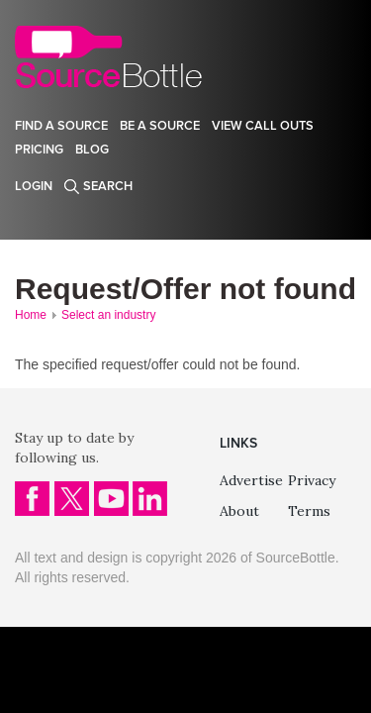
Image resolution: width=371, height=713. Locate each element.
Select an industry (108, 315)
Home (30, 315)
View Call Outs (263, 126)
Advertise (251, 480)
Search (108, 186)
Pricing (39, 149)
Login (33, 186)
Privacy (311, 480)
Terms (309, 511)
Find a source (61, 126)
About (239, 511)
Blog (92, 149)
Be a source (160, 126)
